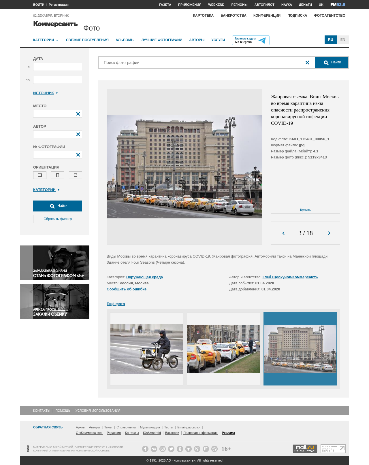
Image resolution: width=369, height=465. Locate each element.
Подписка (297, 16)
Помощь (62, 410)
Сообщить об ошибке (126, 289)
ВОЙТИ (38, 4)
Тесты (168, 427)
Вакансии (172, 432)
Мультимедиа (150, 427)
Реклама (228, 432)
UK (321, 4)
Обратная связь (48, 427)
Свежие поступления (87, 40)
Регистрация (59, 4)
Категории (43, 40)
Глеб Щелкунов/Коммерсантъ (290, 277)
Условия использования (98, 410)
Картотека (203, 16)
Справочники (126, 427)
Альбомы (125, 40)
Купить (305, 210)
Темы (108, 427)
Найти (57, 206)
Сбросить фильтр (58, 219)
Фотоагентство (329, 16)
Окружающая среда (144, 277)
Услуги (218, 40)
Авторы (196, 40)
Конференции (266, 16)
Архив (80, 427)
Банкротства (233, 16)
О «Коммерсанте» (89, 432)
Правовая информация (200, 432)
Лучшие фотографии (161, 40)
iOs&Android (152, 432)
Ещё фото (116, 304)
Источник (45, 93)
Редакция (114, 432)
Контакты (41, 410)
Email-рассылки (188, 427)
